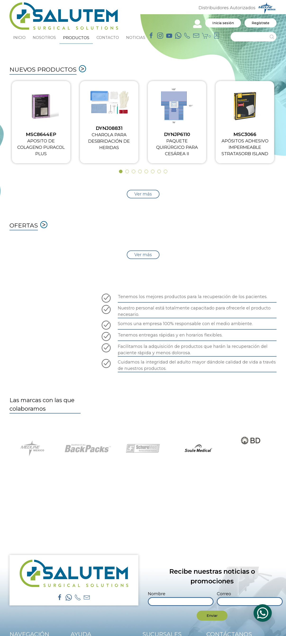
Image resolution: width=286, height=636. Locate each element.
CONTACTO (107, 37)
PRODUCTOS (76, 37)
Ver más (143, 194)
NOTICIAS (135, 37)
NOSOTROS (44, 37)
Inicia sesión (223, 23)
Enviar (212, 615)
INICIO (19, 37)
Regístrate (260, 23)
